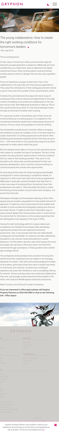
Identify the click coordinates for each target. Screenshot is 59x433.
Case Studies (24, 361)
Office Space (9, 295)
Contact (22, 347)
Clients (21, 363)
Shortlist (46, 4)
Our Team (22, 342)
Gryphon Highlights (26, 358)
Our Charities (24, 345)
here (43, 429)
